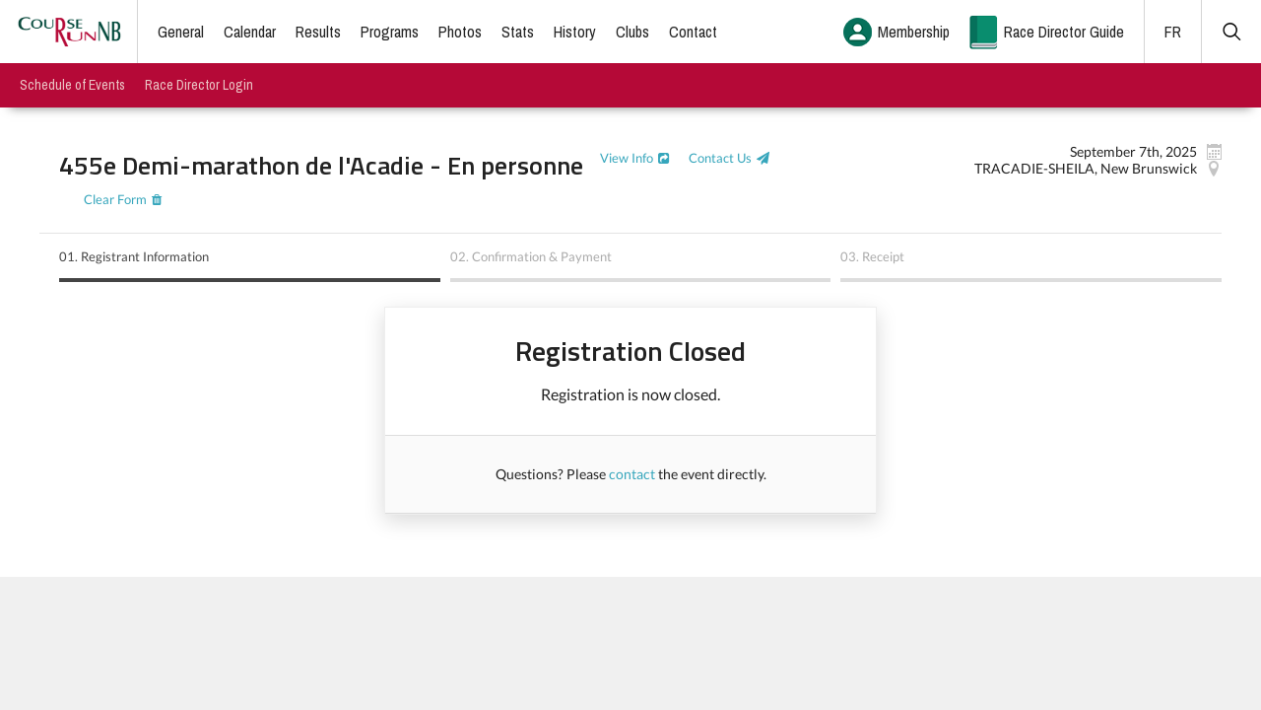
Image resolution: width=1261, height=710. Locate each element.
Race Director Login (199, 85)
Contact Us (720, 158)
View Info (626, 158)
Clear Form (115, 199)
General (181, 31)
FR (1172, 31)
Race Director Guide (1064, 31)
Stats (517, 31)
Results (318, 31)
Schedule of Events (72, 85)
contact (632, 473)
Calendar (250, 31)
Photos (460, 31)
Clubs (632, 31)
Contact (693, 31)
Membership (914, 31)
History (575, 31)
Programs (390, 31)
